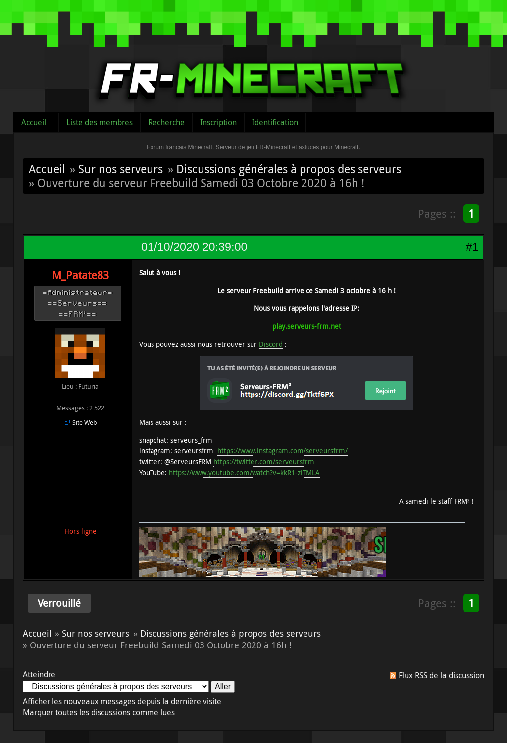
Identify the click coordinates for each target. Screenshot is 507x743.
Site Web (84, 422)
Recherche (166, 122)
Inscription (218, 122)
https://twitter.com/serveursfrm (263, 461)
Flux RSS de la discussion (441, 675)
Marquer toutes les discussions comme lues (99, 712)
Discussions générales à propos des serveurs (288, 169)
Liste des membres (99, 122)
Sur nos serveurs (120, 169)
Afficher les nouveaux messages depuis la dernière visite (122, 701)
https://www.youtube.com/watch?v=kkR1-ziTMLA (244, 472)
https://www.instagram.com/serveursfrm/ (282, 450)
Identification (275, 122)
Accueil (33, 122)
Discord (271, 343)
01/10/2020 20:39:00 (194, 247)
